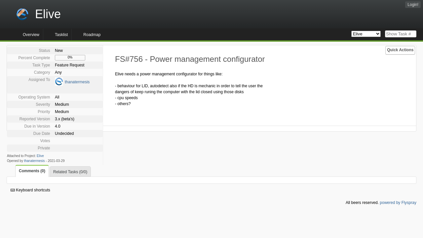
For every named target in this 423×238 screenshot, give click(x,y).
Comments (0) (32, 171)
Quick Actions (400, 50)
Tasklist (61, 34)
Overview (31, 34)
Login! (412, 4)
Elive (40, 156)
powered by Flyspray (398, 202)
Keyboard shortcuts (30, 190)
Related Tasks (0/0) (70, 172)
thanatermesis (77, 82)
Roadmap (91, 34)
